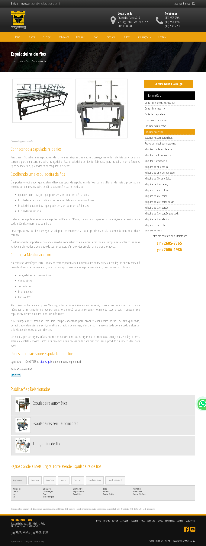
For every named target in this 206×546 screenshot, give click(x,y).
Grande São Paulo (94, 480)
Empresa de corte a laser (156, 120)
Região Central (18, 480)
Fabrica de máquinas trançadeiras (160, 143)
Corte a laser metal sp (155, 108)
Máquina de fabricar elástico (158, 178)
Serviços (47, 37)
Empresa (32, 37)
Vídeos (127, 37)
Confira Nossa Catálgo (168, 84)
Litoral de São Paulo (115, 480)
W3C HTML (155, 541)
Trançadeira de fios (47, 443)
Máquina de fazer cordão (157, 207)
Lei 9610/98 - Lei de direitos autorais (144, 509)
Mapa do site (190, 520)
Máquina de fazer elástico (157, 219)
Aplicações (64, 37)
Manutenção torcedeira (156, 161)
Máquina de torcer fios (155, 225)
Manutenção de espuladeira (158, 149)
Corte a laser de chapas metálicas (160, 102)
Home (17, 37)
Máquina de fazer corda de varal (160, 202)
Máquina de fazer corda (156, 196)
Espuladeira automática (155, 126)
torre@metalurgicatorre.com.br (46, 3)
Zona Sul (63, 480)
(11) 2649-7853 (172, 26)
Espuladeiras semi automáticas (158, 137)
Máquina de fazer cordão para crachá (162, 213)
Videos (160, 520)
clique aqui (45, 362)
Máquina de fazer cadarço (157, 184)
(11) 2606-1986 (172, 22)
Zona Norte (35, 480)
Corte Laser (111, 37)
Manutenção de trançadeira (158, 155)
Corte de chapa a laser (155, 114)
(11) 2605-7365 (172, 18)
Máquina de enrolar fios (156, 167)
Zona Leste (77, 480)
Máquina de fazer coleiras (157, 190)
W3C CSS (165, 541)
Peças (95, 37)
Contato (162, 37)
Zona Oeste (50, 480)
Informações (144, 37)
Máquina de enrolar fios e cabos (160, 172)
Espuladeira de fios (154, 132)
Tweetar (16, 374)
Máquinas (80, 37)
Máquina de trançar (154, 231)
